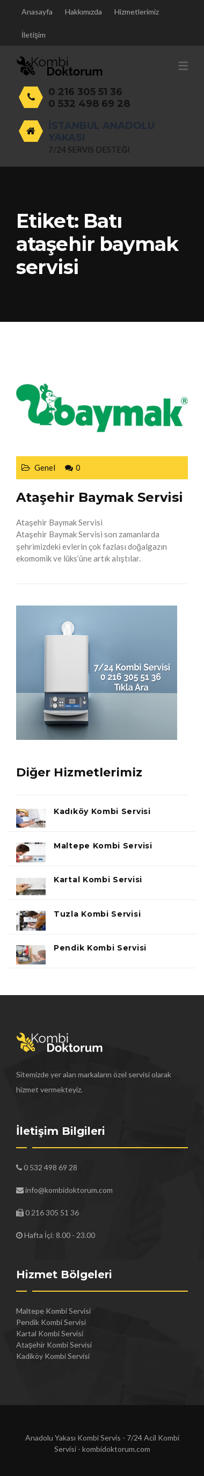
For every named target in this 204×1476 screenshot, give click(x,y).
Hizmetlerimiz (136, 11)
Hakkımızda (83, 11)
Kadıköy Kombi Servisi (102, 811)
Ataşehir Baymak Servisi (99, 497)
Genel (44, 467)
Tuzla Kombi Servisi (97, 914)
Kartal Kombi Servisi (98, 879)
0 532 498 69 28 (89, 104)
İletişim (33, 34)
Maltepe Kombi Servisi (103, 846)
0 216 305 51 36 (85, 92)
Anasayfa (37, 11)
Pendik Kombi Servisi (100, 948)
